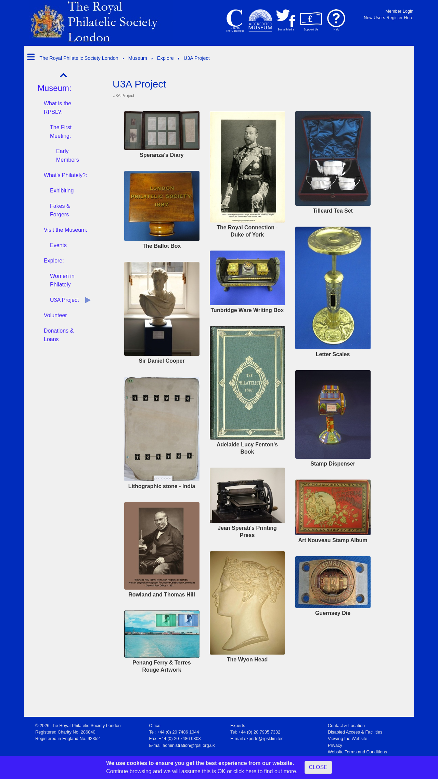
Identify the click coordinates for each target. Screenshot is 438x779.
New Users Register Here (388, 17)
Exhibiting (62, 190)
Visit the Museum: (65, 230)
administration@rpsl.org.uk (189, 745)
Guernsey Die (332, 613)
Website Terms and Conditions (357, 751)
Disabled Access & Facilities (355, 732)
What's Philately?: (65, 175)
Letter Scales (333, 354)
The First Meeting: (61, 131)
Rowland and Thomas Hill (161, 594)
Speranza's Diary (161, 155)
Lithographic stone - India (161, 486)
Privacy (335, 745)
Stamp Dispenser (332, 464)
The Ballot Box (161, 246)
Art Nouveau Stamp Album (332, 540)
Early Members (67, 155)
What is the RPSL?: (57, 107)
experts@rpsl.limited (264, 738)
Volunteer (55, 315)
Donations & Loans (59, 335)
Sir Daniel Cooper (161, 361)
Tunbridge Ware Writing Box (247, 310)
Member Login (399, 11)
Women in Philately (62, 280)
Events (58, 245)
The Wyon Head (247, 659)
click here (245, 771)
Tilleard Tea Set (333, 211)
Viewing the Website (347, 738)
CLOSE (318, 767)
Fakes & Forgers (60, 210)
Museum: (55, 88)
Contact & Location (346, 725)
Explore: (54, 261)
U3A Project (64, 300)
